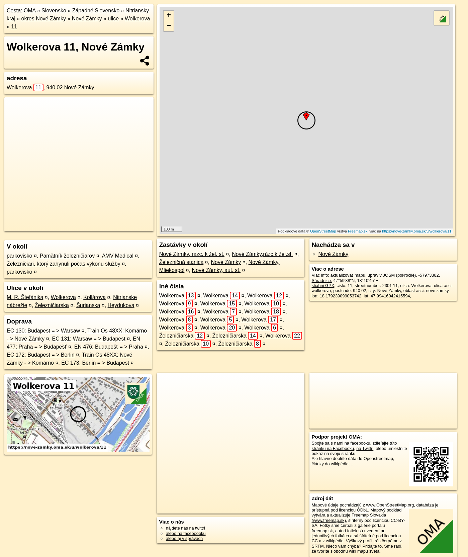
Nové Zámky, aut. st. (216, 270)
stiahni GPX (323, 285)
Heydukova (121, 305)
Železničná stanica (181, 262)
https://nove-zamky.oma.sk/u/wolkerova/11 (416, 231)
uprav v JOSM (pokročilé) (392, 275)
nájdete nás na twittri (185, 528)
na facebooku (357, 443)
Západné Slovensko (95, 10)
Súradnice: (322, 280)
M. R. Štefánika (25, 297)
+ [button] (169, 16)
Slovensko (53, 10)
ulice (113, 18)
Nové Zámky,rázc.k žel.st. (262, 254)
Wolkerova (137, 18)
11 (14, 26)
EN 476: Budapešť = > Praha (108, 347)
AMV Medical (117, 256)
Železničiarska (52, 305)
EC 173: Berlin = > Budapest (95, 363)
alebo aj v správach (184, 538)
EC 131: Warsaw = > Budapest (88, 339)
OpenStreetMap (323, 231)
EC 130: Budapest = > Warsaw (43, 331)
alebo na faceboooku (186, 533)
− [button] (169, 26)
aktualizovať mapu (348, 275)
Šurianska (88, 305)
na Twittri (364, 448)
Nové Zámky (87, 18)
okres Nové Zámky (43, 18)
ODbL (362, 510)
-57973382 (428, 275)
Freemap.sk (357, 231)
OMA (30, 10)
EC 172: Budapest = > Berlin (41, 355)
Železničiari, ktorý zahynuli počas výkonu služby (63, 264)
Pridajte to (372, 546)
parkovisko (19, 256)
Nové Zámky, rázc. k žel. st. (191, 254)
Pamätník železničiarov (67, 256)
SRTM (318, 546)
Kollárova (94, 297)
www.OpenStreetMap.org (390, 504)
